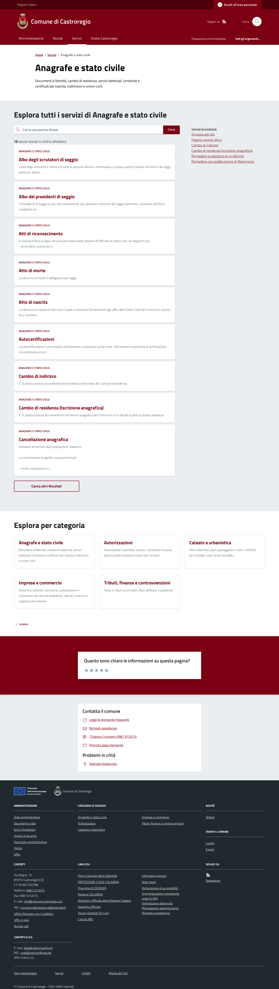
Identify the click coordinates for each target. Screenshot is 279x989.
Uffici (17, 854)
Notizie (210, 817)
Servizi (77, 38)
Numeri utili (21, 926)
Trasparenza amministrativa (208, 38)
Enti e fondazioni (24, 829)
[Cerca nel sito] (255, 21)
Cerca (171, 129)
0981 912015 (35, 890)
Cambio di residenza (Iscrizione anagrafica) (222, 150)
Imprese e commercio (155, 817)
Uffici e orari (21, 920)
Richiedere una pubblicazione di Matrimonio (222, 161)
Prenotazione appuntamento (160, 908)
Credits (86, 973)
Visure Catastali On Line (93, 913)
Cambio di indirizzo (204, 145)
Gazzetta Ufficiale (89, 906)
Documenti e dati (25, 823)
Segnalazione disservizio (157, 903)
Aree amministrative (27, 817)
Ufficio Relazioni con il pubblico (33, 913)
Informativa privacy (154, 875)
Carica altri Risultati (46, 486)
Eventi (210, 849)
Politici (18, 848)
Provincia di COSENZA (92, 888)
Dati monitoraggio (25, 973)
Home (39, 55)
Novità (58, 38)
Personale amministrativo (30, 842)
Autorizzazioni (87, 823)
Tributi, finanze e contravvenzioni (163, 823)
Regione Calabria (26, 5)
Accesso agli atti (203, 134)
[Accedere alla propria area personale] (237, 4)
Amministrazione (31, 38)
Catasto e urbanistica (91, 829)
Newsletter (213, 880)
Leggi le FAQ (150, 898)
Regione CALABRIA (90, 894)
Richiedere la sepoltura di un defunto (217, 156)
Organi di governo (25, 835)
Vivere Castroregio (104, 38)
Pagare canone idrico (206, 139)
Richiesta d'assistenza (156, 913)
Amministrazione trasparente (160, 893)
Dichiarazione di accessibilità (160, 888)
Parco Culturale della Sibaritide (97, 875)
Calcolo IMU (85, 919)
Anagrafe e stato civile (34, 151)
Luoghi (210, 843)
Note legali (149, 882)
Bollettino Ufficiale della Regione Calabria (104, 900)
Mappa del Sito (118, 973)
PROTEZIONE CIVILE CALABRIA (98, 882)
